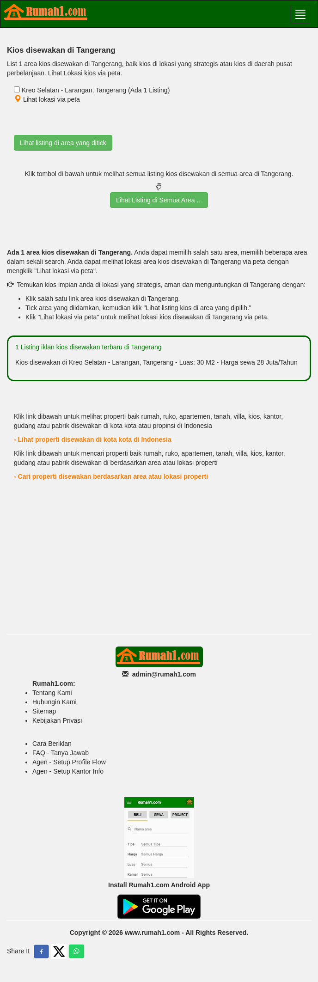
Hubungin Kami (54, 702)
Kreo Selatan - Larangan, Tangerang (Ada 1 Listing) (96, 90)
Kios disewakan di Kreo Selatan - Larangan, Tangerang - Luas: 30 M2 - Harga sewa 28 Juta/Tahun (156, 362)
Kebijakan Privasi (57, 720)
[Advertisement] (159, 560)
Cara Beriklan (52, 743)
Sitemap (44, 711)
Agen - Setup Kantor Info (68, 771)
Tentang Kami (52, 692)
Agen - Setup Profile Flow (69, 762)
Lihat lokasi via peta (47, 99)
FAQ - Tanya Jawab (60, 752)
